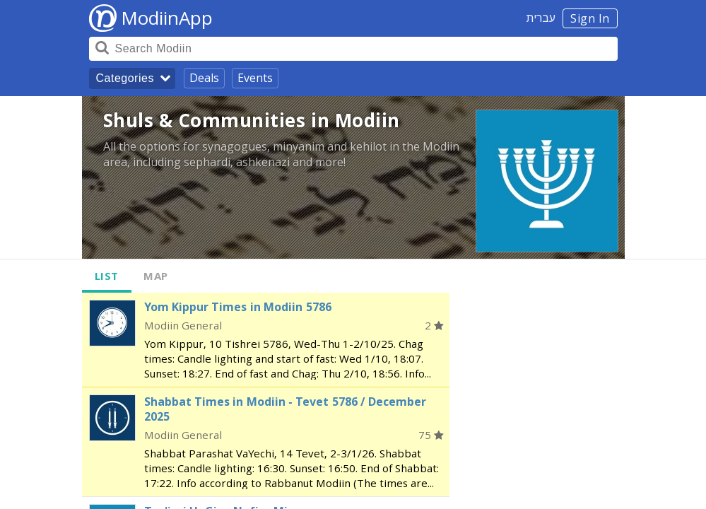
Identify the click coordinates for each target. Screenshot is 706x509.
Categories (125, 78)
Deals (204, 78)
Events (255, 78)
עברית (540, 18)
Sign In (590, 18)
